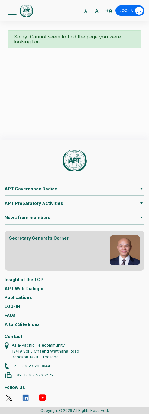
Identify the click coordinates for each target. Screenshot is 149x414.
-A (85, 11)
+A (108, 11)
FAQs (10, 315)
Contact (13, 336)
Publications (18, 297)
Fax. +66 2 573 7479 (34, 375)
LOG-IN (131, 11)
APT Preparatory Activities (34, 203)
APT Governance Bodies (31, 188)
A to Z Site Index (22, 324)
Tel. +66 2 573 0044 (31, 365)
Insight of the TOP (24, 279)
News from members (27, 217)
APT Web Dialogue (25, 288)
